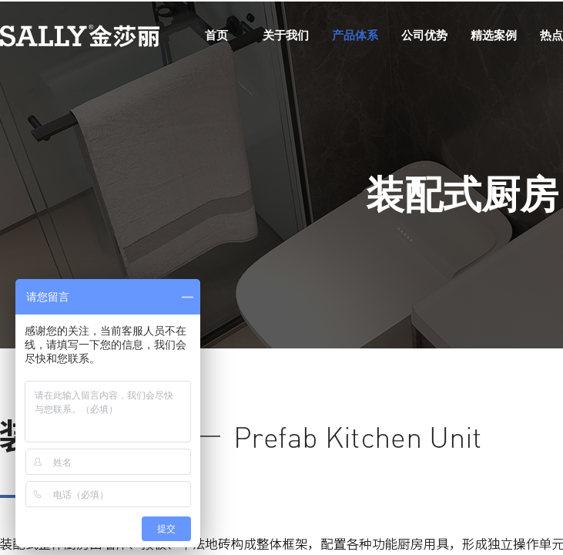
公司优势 (424, 35)
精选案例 (494, 35)
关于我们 (286, 35)
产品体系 (355, 35)
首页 (216, 35)
